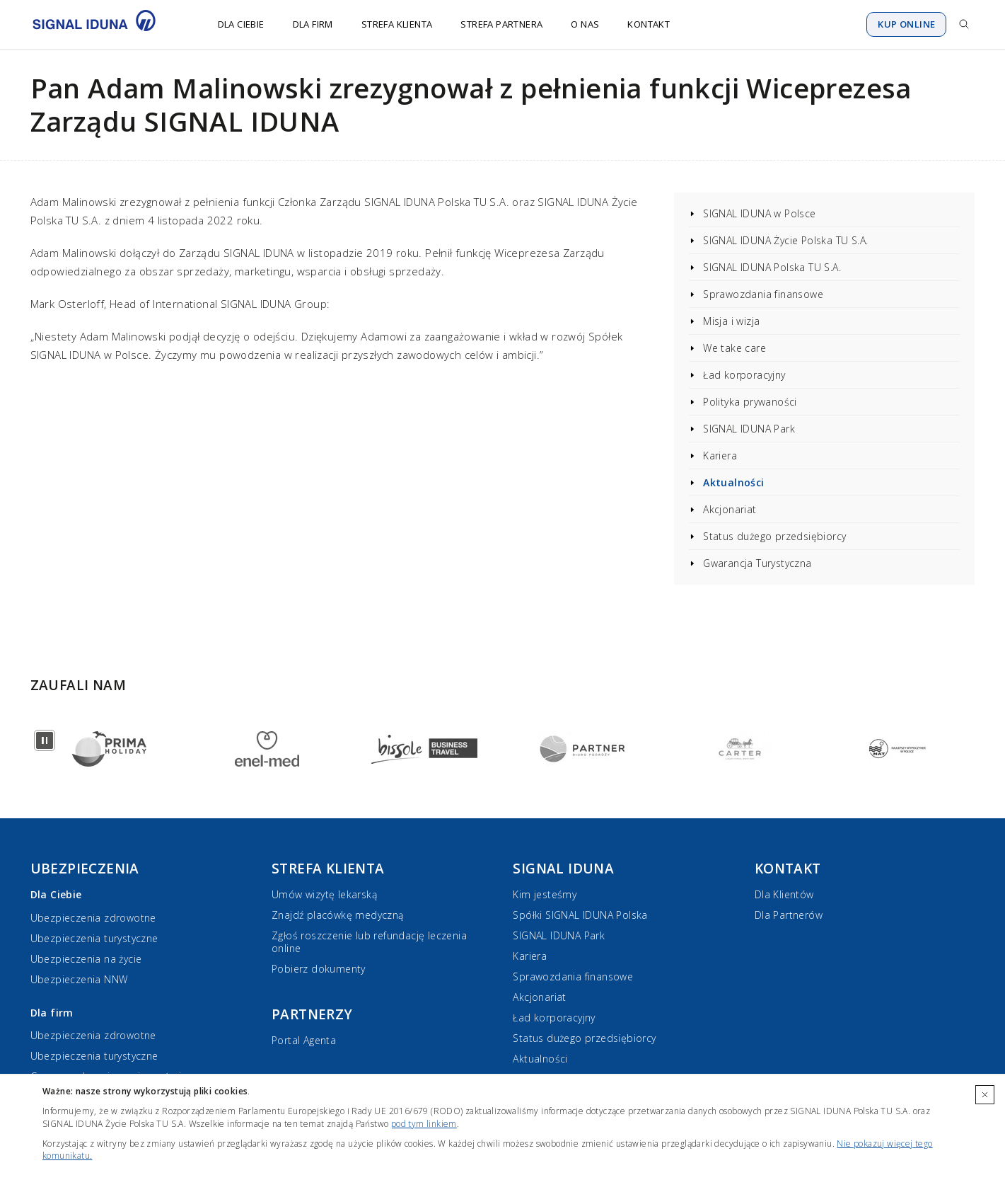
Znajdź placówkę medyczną (338, 915)
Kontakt (648, 24)
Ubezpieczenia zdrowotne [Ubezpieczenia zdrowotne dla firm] (93, 1035)
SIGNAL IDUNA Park (749, 428)
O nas (585, 24)
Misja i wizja (731, 321)
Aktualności (733, 482)
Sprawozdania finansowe (763, 294)
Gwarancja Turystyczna (757, 563)
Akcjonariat (729, 509)
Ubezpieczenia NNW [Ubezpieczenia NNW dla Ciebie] (79, 979)
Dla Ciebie (241, 24)
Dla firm (313, 24)
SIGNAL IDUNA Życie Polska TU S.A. (785, 240)
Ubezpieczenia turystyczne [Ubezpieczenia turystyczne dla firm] (94, 1055)
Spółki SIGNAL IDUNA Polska (580, 915)
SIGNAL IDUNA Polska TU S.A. (772, 267)
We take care (734, 348)
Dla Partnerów (789, 915)
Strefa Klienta (397, 24)
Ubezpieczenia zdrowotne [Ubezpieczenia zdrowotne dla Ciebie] (93, 917)
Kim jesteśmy (544, 894)
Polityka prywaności (750, 401)
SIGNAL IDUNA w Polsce (759, 213)
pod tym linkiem (424, 1124)
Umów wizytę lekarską (324, 894)
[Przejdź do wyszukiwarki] (964, 24)
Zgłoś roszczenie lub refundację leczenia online (369, 942)
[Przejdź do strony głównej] (102, 24)
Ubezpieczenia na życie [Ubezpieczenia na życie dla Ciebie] (86, 959)
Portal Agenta (304, 1040)
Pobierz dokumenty (319, 968)
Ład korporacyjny (744, 375)
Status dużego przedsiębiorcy (774, 536)
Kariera (720, 455)
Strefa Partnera (501, 24)
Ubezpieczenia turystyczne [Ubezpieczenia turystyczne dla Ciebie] (94, 938)
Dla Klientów (784, 894)
